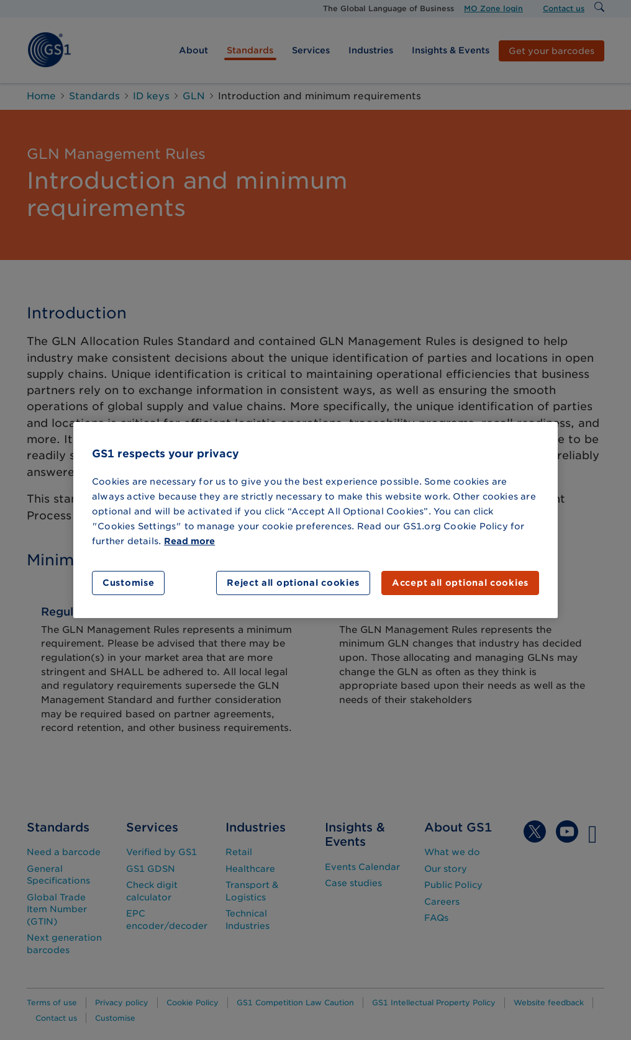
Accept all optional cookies (460, 583)
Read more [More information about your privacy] (189, 541)
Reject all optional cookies (293, 583)
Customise (128, 583)
